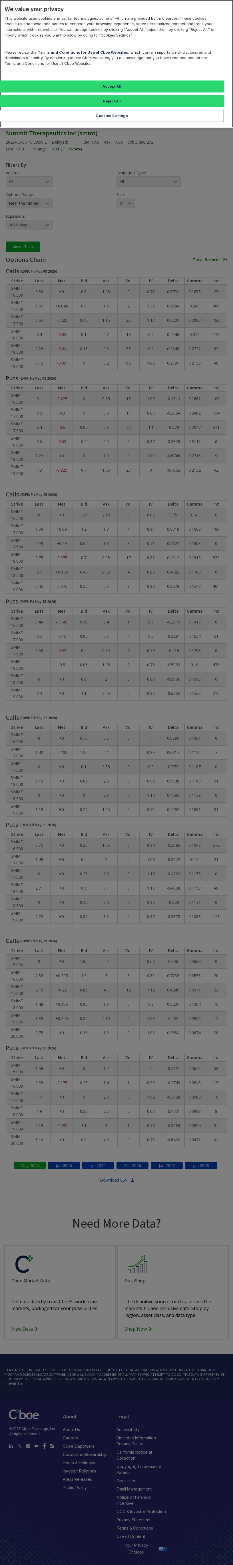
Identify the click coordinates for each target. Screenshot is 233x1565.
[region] (116, 64)
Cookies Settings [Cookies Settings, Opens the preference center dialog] (112, 115)
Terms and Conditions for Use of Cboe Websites (83, 52)
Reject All (112, 101)
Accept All (112, 86)
